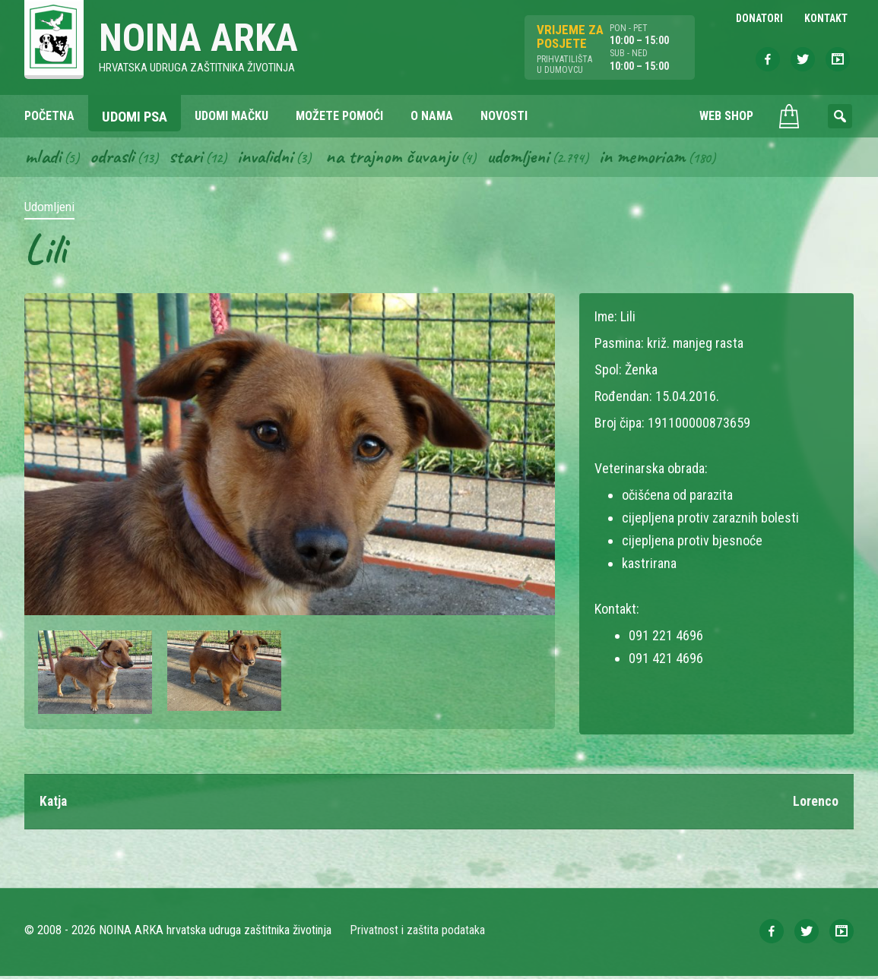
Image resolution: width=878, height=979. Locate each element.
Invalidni (271, 158)
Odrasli (114, 158)
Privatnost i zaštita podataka (418, 933)
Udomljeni (532, 158)
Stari (190, 158)
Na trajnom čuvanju (402, 158)
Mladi (43, 158)
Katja (54, 804)
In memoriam (658, 158)
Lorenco (815, 804)
